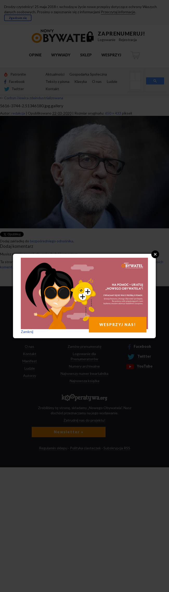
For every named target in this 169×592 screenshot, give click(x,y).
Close (155, 254)
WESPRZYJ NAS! (117, 324)
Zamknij (27, 331)
